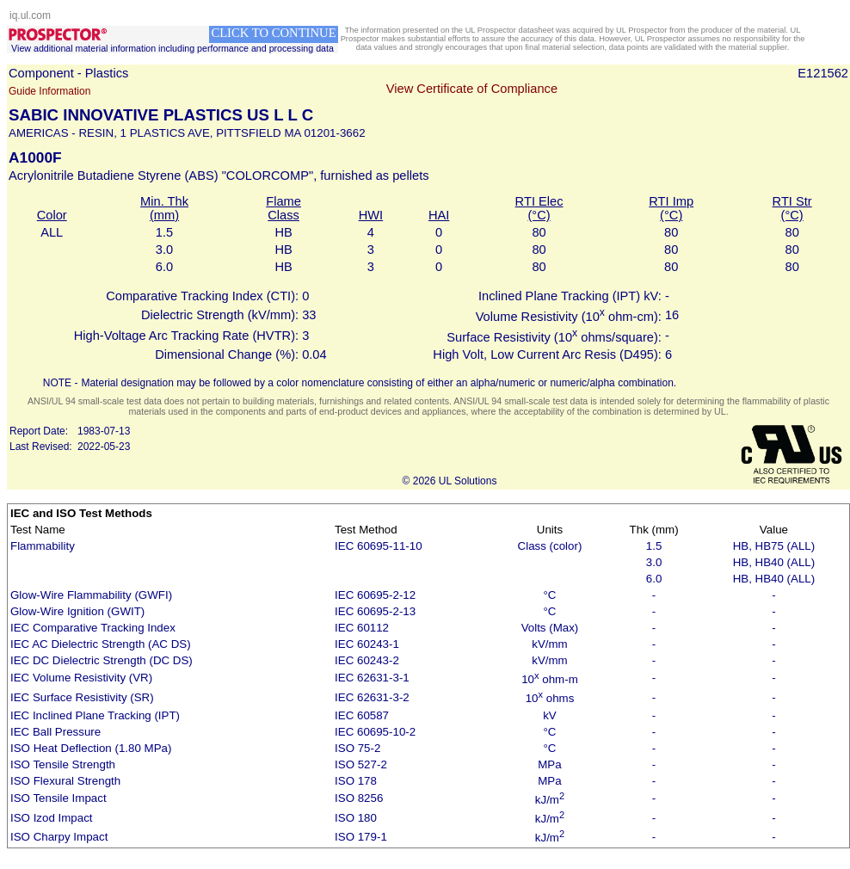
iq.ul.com (30, 15)
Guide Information (49, 91)
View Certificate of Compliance (471, 89)
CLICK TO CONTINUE (273, 33)
